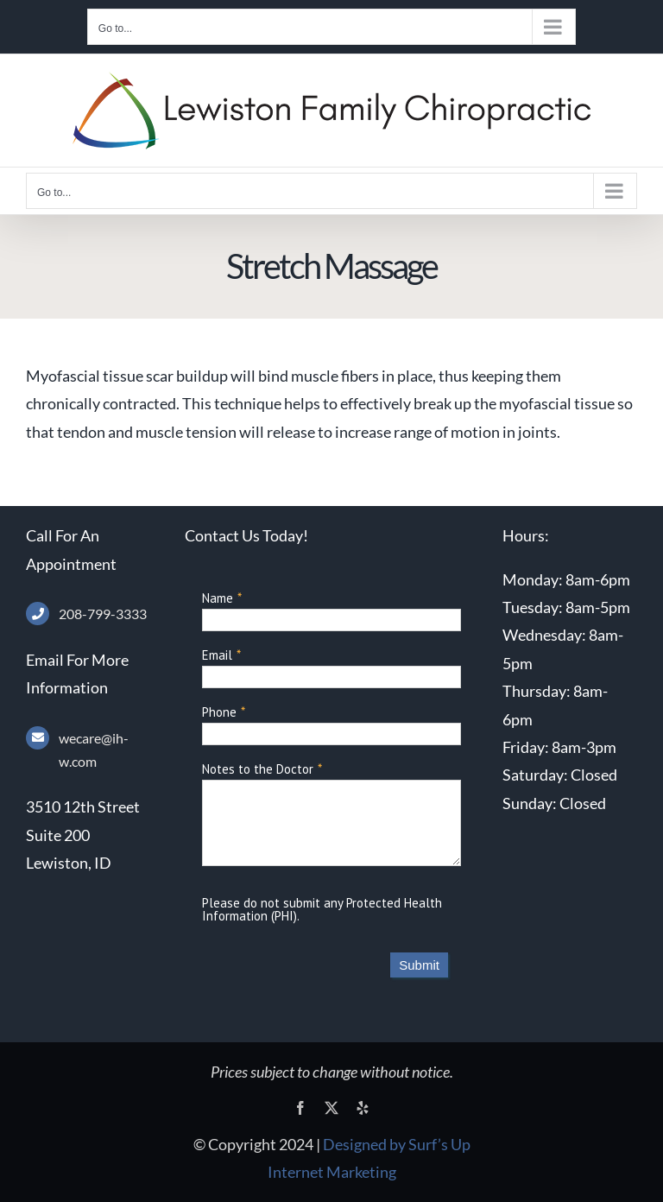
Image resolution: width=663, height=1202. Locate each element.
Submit (419, 965)
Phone (219, 712)
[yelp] (362, 1108)
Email (217, 655)
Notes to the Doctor (257, 769)
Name (217, 598)
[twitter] (331, 1108)
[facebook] (300, 1108)
